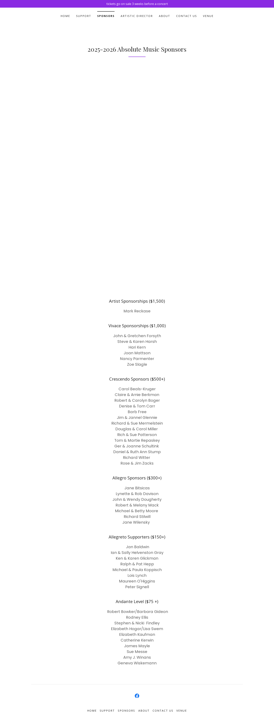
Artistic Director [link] (137, 16)
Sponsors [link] (106, 16)
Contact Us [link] (186, 16)
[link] (137, 696)
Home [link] (65, 16)
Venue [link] (208, 16)
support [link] (83, 16)
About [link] (164, 16)
